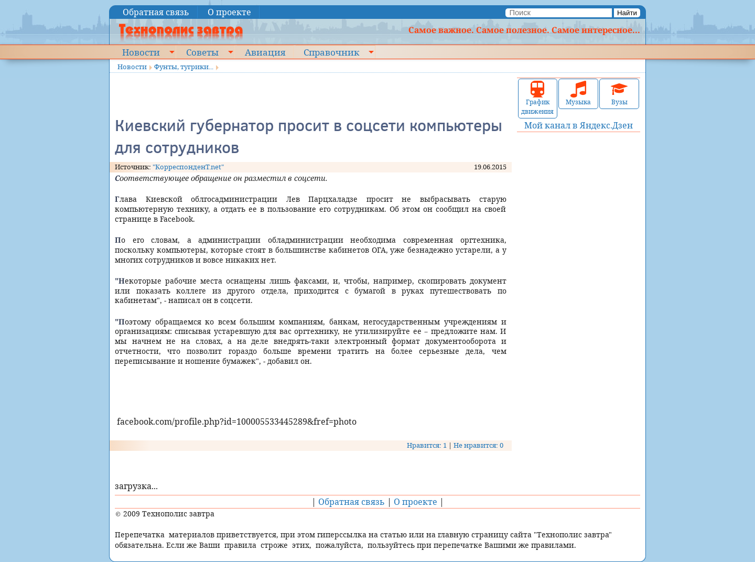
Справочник (331, 52)
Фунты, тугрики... (183, 66)
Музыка (578, 93)
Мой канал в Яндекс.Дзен (578, 125)
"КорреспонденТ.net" (188, 166)
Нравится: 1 (427, 445)
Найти (627, 13)
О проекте (229, 12)
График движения (537, 98)
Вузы (619, 93)
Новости (141, 52)
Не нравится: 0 (478, 445)
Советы (202, 52)
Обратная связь (156, 12)
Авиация (265, 52)
